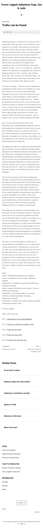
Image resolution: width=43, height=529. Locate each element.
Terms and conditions (9, 450)
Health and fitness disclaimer (11, 454)
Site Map (5, 482)
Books (4, 489)
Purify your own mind (14, 335)
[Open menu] (21, 14)
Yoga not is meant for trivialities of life (20, 324)
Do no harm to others (12, 370)
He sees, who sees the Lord (16, 340)
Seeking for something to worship (17, 393)
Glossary (5, 485)
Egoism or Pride (10, 405)
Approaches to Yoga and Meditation (19, 319)
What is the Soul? (10, 427)
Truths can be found (14, 330)
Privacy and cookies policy (10, 457)
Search (4, 509)
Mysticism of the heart (12, 416)
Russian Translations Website (11, 468)
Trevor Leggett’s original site (11, 472)
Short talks (5, 21)
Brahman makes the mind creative (17, 382)
